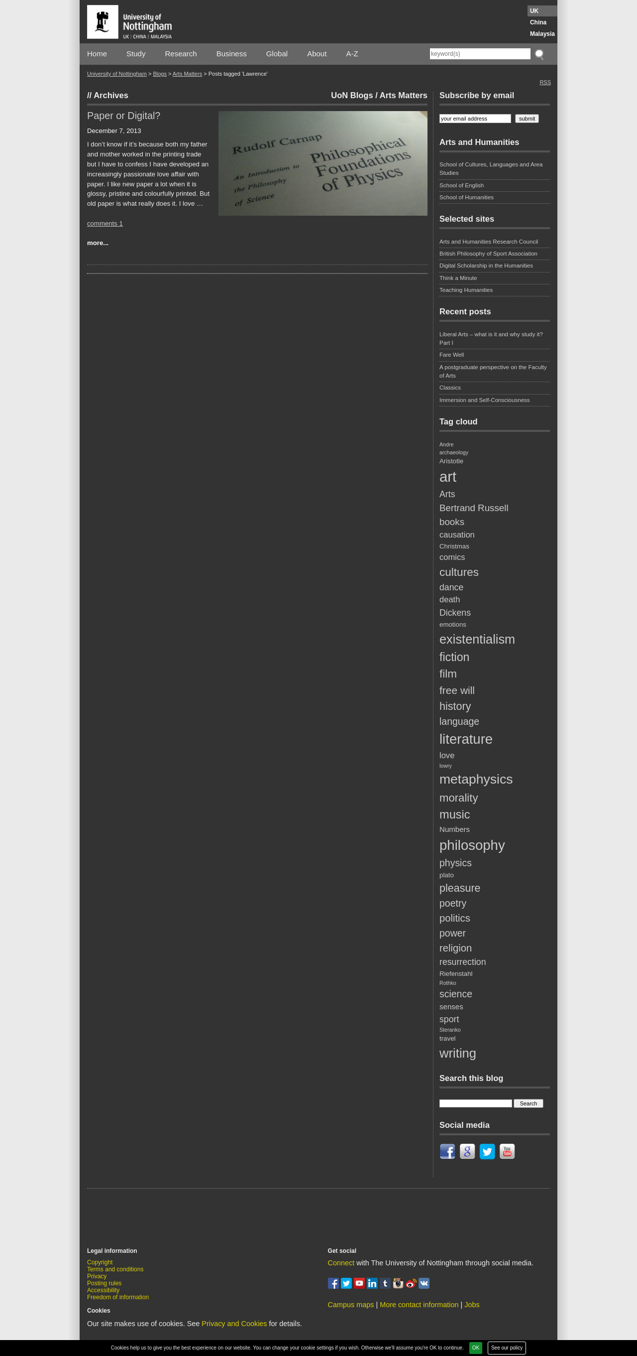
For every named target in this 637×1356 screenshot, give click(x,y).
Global (277, 53)
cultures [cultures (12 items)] (459, 572)
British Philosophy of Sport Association (488, 254)
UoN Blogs (352, 95)
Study (135, 53)
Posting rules (104, 1283)
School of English (461, 185)
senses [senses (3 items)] (451, 1006)
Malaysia (542, 33)
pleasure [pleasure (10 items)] (460, 888)
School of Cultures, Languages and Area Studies (490, 168)
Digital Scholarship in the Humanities (486, 266)
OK (475, 1348)
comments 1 (105, 223)
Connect (341, 1263)
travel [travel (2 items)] (447, 1038)
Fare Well (451, 355)
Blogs (160, 74)
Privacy (96, 1276)
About (316, 53)
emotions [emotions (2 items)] (452, 624)
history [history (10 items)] (455, 706)
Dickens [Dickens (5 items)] (455, 613)
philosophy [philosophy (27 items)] (472, 845)
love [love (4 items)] (446, 755)
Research (181, 53)
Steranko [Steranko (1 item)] (450, 1030)
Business (231, 53)
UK (534, 10)
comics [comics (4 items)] (452, 557)
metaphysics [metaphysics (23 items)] (476, 779)
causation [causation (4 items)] (457, 535)
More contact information (419, 1305)
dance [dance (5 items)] (451, 587)
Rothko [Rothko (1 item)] (447, 983)
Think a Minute (458, 278)
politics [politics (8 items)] (454, 918)
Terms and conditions (115, 1269)
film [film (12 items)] (448, 674)
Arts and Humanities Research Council (488, 242)
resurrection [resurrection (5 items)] (462, 962)
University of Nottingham (117, 74)
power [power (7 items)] (452, 933)
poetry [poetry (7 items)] (452, 903)
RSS (545, 82)
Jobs (471, 1305)
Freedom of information (118, 1297)
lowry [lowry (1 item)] (445, 766)
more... (97, 243)
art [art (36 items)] (447, 476)
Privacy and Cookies (234, 1324)
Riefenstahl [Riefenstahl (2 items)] (456, 973)
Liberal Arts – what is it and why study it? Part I (491, 338)
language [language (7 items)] (459, 721)
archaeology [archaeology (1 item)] (453, 452)
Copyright (99, 1262)
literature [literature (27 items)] (466, 739)
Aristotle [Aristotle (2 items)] (451, 461)
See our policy (507, 1348)
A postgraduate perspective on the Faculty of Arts (493, 371)
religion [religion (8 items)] (455, 948)
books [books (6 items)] (451, 522)
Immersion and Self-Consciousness (484, 400)
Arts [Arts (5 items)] (447, 494)
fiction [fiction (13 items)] (454, 657)
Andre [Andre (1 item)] (446, 444)
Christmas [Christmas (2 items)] (454, 546)
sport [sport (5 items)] (449, 1019)
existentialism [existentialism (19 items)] (477, 639)
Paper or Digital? (123, 115)
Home (97, 53)
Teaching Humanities (466, 290)
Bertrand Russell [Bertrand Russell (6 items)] (474, 508)
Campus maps (351, 1305)
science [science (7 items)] (455, 993)
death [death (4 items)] (449, 599)
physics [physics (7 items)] (455, 862)
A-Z (352, 53)
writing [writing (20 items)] (457, 1053)
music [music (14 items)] (454, 814)
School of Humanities (466, 197)
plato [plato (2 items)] (446, 875)
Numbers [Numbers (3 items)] (454, 829)
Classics (450, 388)
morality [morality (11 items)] (458, 798)
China (538, 22)
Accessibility (103, 1290)
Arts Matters (187, 74)
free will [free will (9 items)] (457, 690)
